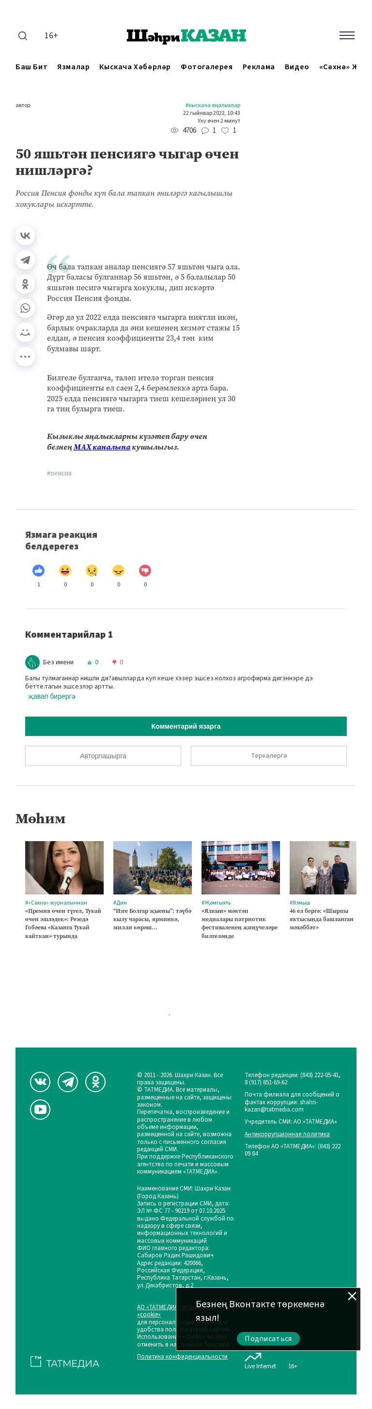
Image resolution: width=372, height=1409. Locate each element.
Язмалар (73, 67)
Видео (297, 67)
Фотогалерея (207, 67)
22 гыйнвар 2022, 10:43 (211, 113)
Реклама (259, 67)
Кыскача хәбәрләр (135, 67)
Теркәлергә (269, 756)
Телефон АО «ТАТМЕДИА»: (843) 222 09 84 (293, 1150)
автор (23, 106)
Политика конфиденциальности (182, 1357)
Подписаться (268, 1338)
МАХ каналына (102, 447)
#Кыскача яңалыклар (213, 106)
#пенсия (59, 473)
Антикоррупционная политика (287, 1134)
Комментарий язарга (185, 726)
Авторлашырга (103, 756)
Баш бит (31, 67)
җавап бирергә (52, 696)
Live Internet (260, 1359)
